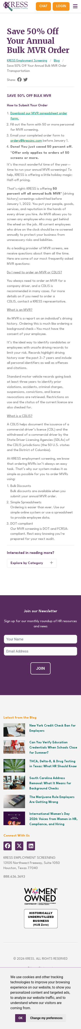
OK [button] (21, 1018)
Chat (43, 6)
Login (61, 6)
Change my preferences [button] (46, 1018)
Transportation (18, 71)
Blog (57, 60)
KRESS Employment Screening (27, 60)
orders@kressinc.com (26, 141)
